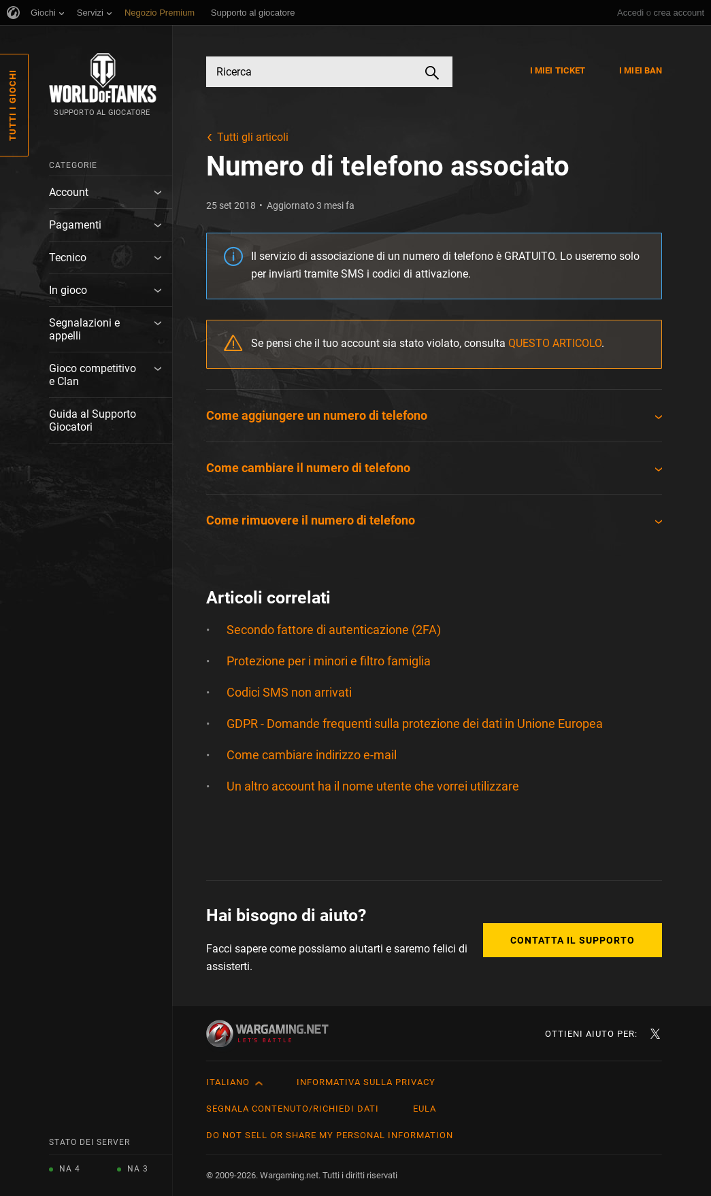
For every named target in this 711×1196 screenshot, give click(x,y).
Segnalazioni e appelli (84, 329)
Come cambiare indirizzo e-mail (312, 755)
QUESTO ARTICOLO (554, 343)
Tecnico (67, 257)
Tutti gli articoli (252, 137)
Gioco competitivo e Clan (92, 375)
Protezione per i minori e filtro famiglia (329, 661)
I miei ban (640, 70)
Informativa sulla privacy (366, 1082)
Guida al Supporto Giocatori (92, 420)
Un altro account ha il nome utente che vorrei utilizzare (373, 786)
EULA (424, 1108)
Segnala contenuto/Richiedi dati (292, 1108)
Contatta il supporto (572, 940)
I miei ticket (557, 70)
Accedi (630, 12)
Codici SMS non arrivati (289, 692)
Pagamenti (75, 224)
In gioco (68, 290)
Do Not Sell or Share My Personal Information (329, 1135)
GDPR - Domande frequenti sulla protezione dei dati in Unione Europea (415, 723)
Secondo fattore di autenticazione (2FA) (334, 629)
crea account (679, 12)
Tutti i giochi (12, 105)
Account (68, 192)
